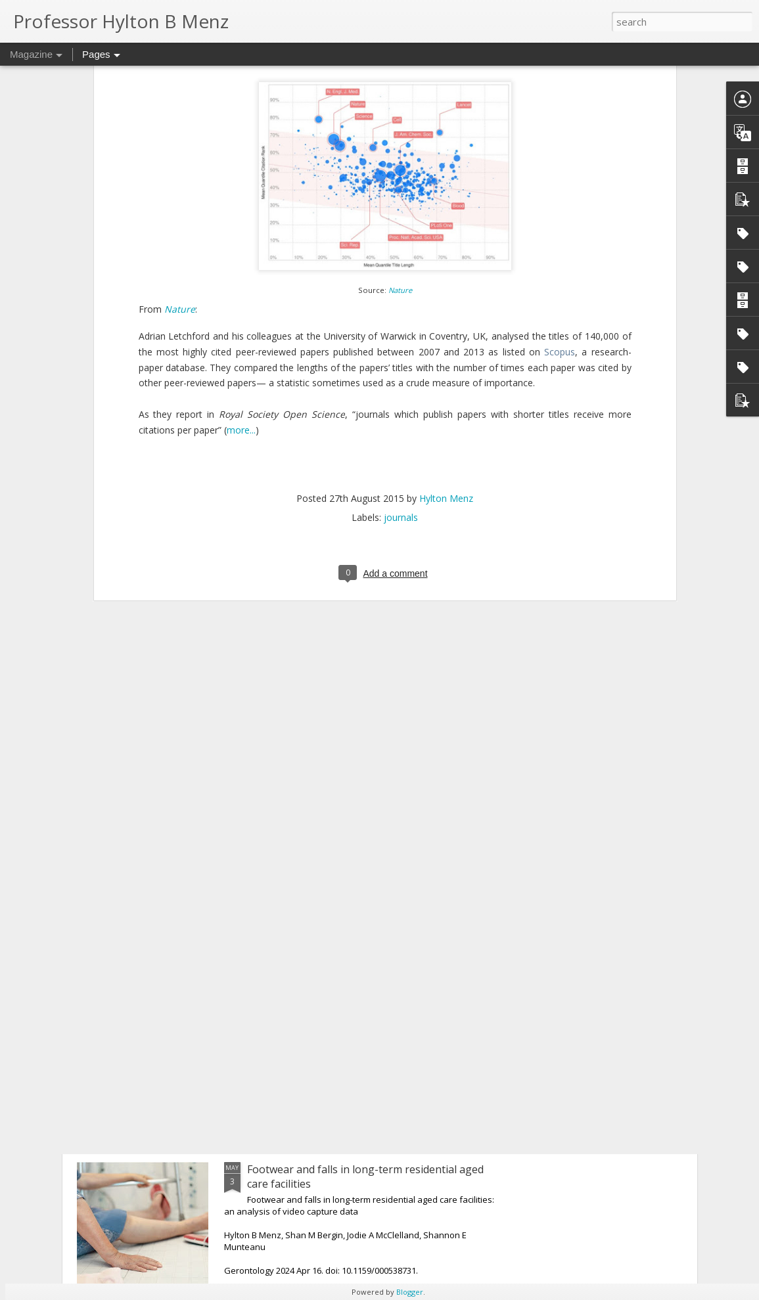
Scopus (559, 143)
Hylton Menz (446, 290)
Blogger (409, 1292)
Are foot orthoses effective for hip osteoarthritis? (369, 870)
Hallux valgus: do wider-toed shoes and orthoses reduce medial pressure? (366, 1026)
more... (241, 222)
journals (401, 309)
